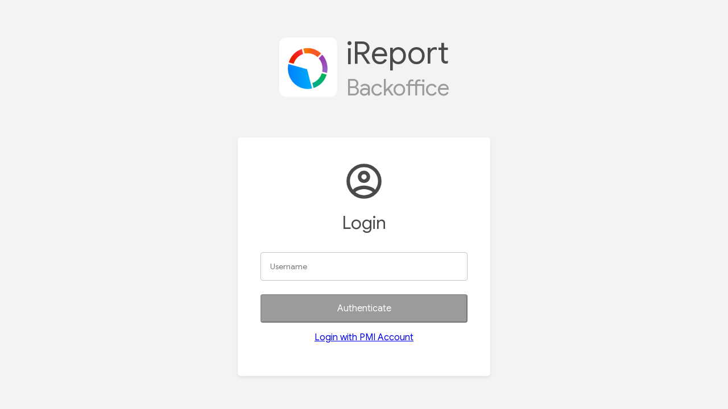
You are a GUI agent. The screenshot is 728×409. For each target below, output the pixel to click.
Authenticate (364, 308)
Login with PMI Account (364, 337)
